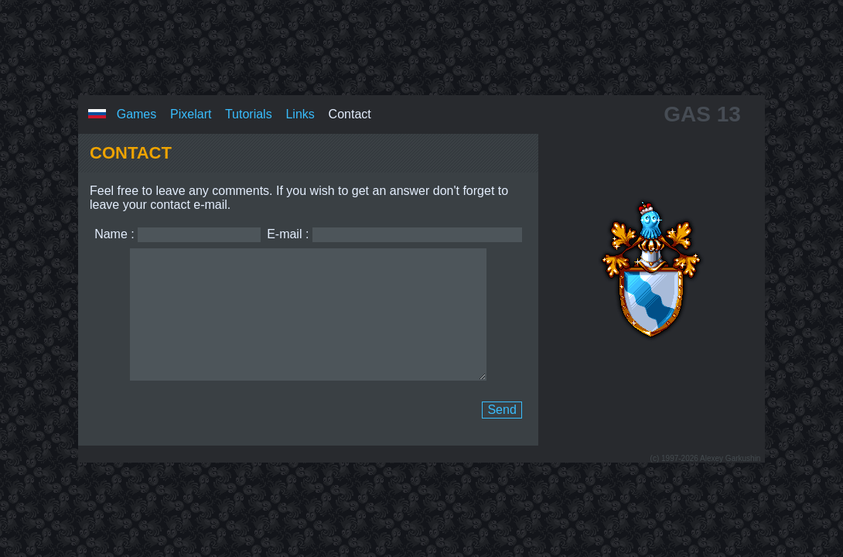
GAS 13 (702, 101)
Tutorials (248, 101)
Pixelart (190, 101)
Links (299, 101)
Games (137, 101)
